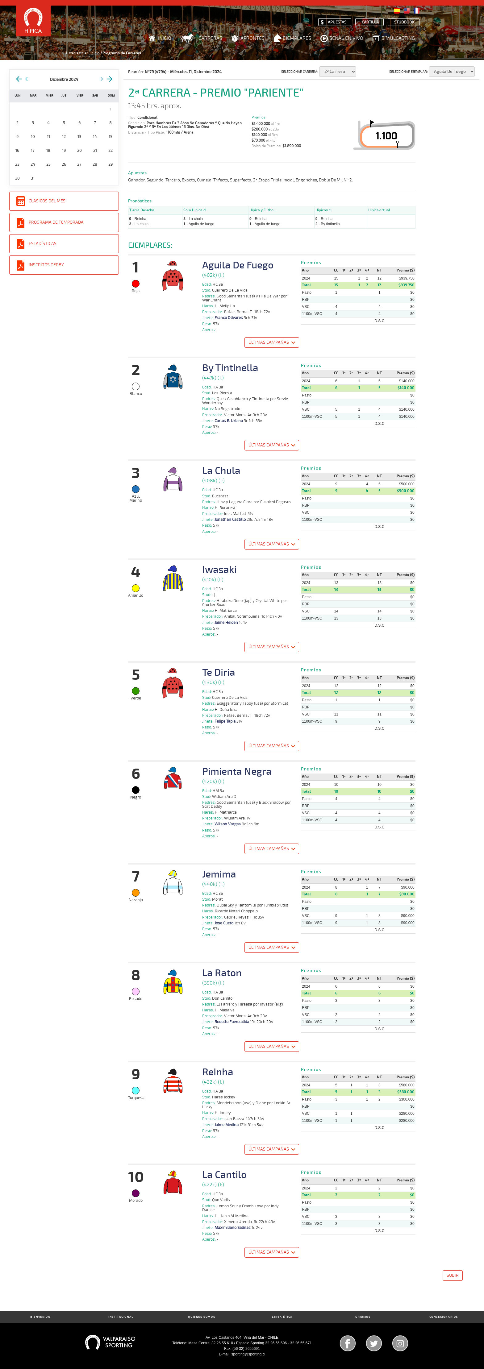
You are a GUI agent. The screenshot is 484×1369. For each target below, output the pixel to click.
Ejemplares (297, 38)
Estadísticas (42, 243)
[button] (271, 343)
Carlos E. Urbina (229, 420)
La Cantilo (224, 1175)
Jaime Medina (227, 1124)
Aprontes (252, 38)
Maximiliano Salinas (233, 1227)
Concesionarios (443, 1317)
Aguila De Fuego (237, 265)
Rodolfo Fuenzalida (232, 1021)
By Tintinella (230, 368)
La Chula (221, 471)
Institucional (121, 1317)
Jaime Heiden (226, 622)
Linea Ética (282, 1317)
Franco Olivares (229, 317)
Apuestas (337, 22)
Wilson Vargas (228, 824)
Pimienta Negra (237, 771)
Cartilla (370, 22)
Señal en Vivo (346, 38)
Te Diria (218, 672)
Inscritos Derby (46, 265)
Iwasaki (219, 570)
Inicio (164, 38)
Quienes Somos (201, 1317)
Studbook (404, 22)
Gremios (362, 1317)
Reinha (217, 1072)
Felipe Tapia (225, 721)
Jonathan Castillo (230, 519)
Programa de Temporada (56, 222)
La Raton (222, 973)
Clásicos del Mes (47, 201)
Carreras (210, 38)
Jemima (219, 874)
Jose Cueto (224, 923)
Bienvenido (40, 1317)
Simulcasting (398, 38)
